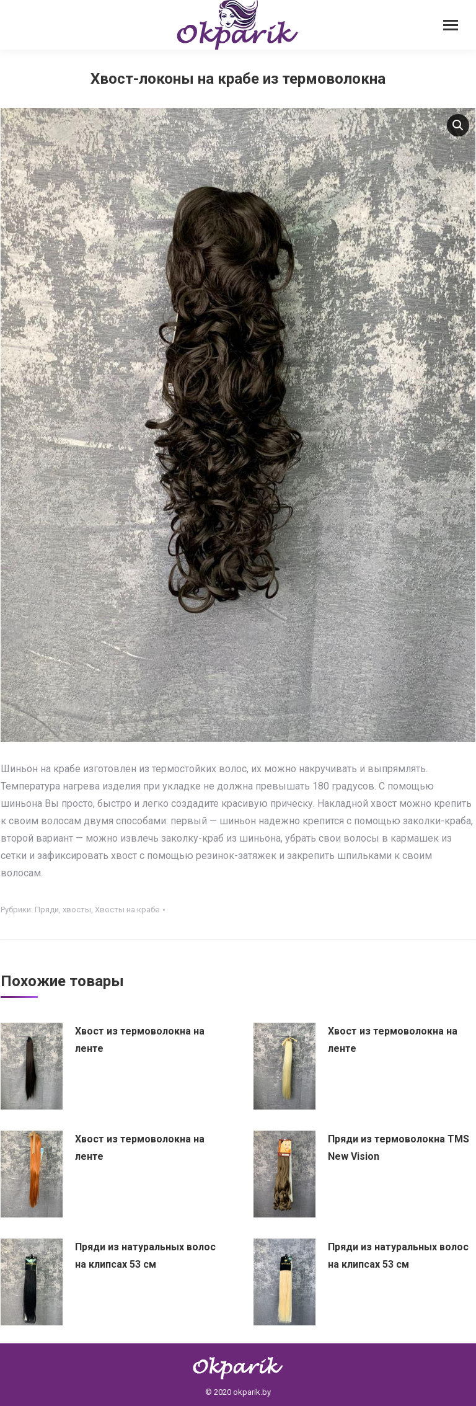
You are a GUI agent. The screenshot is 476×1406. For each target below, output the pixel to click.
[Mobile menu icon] (451, 25)
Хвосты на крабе (127, 909)
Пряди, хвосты (63, 909)
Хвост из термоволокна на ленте (140, 1039)
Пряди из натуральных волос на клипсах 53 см (145, 1255)
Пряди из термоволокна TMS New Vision (398, 1147)
